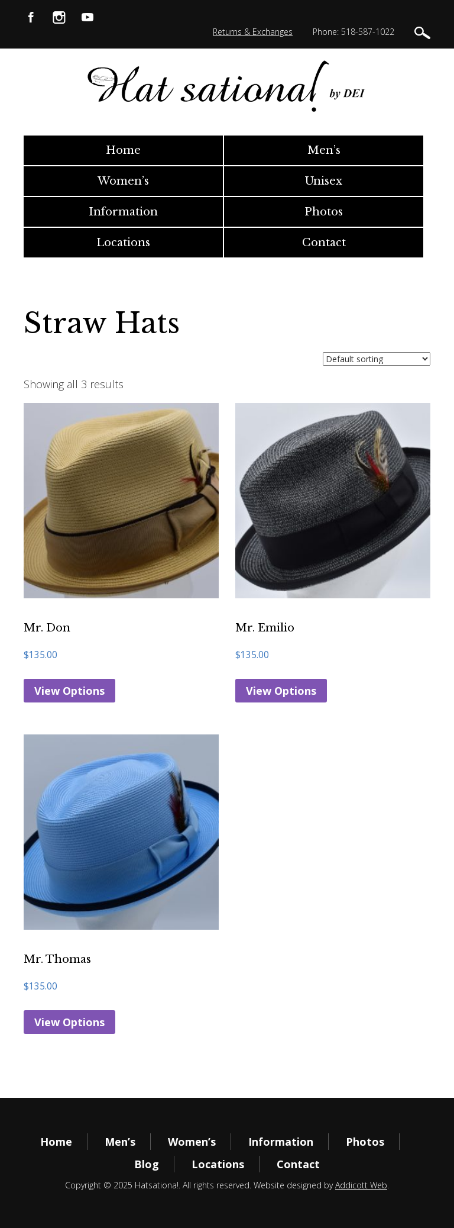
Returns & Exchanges (253, 31)
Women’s (123, 181)
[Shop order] (376, 359)
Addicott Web (361, 1185)
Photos (323, 211)
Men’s (323, 150)
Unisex (323, 181)
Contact (324, 242)
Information (123, 211)
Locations (123, 242)
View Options (69, 691)
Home (123, 150)
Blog (146, 1164)
